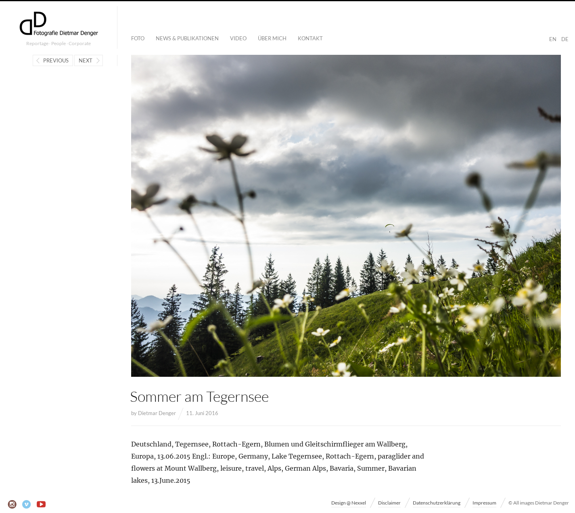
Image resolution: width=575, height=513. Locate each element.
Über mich (272, 38)
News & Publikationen (187, 38)
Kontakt (310, 38)
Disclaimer (389, 503)
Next (85, 60)
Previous (56, 60)
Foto (137, 38)
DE (565, 39)
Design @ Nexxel (348, 503)
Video (238, 38)
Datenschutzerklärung (436, 503)
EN (552, 39)
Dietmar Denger (157, 413)
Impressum (484, 503)
